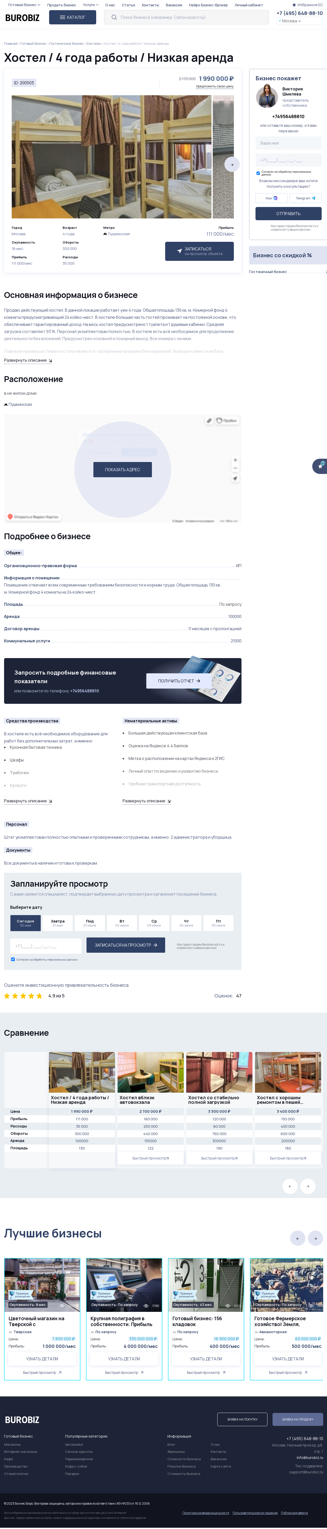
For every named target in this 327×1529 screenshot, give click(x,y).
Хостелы (94, 43)
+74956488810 (84, 691)
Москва (289, 21)
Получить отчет (179, 681)
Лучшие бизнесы (53, 1233)
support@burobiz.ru (306, 1473)
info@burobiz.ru (310, 1458)
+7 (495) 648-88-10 (300, 13)
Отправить (288, 213)
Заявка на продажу (298, 1421)
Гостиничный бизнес (66, 43)
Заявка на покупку (242, 1421)
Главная (11, 43)
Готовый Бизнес (33, 43)
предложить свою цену (215, 86)
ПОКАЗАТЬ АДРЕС (122, 469)
